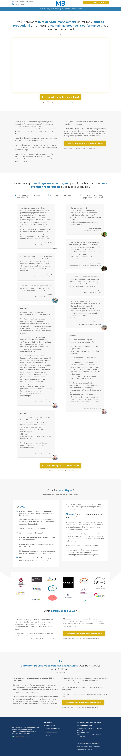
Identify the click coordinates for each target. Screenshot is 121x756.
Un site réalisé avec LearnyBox (21, 736)
